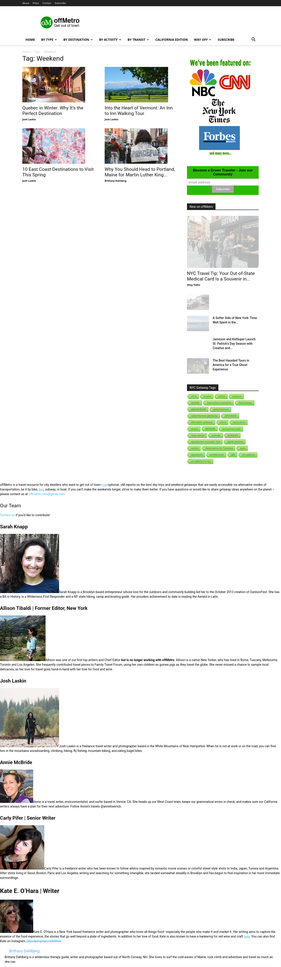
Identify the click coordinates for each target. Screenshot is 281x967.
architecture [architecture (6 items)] (217, 454)
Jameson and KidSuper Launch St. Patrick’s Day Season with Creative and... (234, 343)
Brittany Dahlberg (115, 180)
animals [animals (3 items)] (216, 435)
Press (36, 3)
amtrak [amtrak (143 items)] (210, 428)
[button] (253, 40)
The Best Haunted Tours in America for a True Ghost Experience (231, 365)
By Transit (138, 39)
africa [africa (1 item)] (223, 422)
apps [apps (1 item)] (242, 448)
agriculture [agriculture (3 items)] (239, 422)
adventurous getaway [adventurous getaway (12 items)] (204, 415)
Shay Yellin (193, 284)
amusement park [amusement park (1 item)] (232, 429)
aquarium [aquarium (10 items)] (197, 454)
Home (30, 39)
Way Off (202, 39)
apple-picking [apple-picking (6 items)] (235, 441)
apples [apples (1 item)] (194, 448)
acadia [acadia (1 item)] (207, 396)
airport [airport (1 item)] (194, 429)
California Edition (171, 39)
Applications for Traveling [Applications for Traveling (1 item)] (219, 448)
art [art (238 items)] (233, 454)
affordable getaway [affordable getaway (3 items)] (202, 422)
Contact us (7, 515)
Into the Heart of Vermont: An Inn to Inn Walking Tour (139, 110)
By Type (49, 39)
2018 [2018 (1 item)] (193, 396)
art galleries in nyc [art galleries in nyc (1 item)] (201, 461)
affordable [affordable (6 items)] (231, 415)
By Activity (110, 39)
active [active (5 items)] (221, 396)
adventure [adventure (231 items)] (198, 409)
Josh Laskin (29, 119)
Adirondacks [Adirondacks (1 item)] (245, 402)
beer (247, 936)
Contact (46, 3)
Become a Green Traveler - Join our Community (222, 172)
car (104, 484)
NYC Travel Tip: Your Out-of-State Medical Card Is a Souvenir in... (221, 276)
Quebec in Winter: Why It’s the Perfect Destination (52, 110)
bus (41, 489)
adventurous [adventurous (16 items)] (221, 409)
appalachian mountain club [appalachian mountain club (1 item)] (205, 441)
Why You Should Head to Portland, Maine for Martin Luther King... (140, 172)
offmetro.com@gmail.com (47, 494)
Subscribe (60, 3)
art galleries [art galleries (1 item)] (248, 454)
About (25, 3)
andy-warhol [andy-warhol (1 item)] (197, 435)
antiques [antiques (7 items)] (233, 435)
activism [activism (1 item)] (237, 396)
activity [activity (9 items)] (195, 402)
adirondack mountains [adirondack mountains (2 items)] (219, 402)
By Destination (78, 39)
